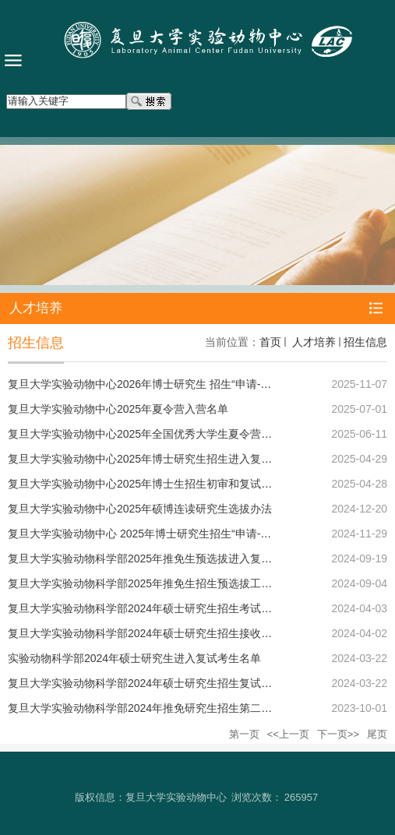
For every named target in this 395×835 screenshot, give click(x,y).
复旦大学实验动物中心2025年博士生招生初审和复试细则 (145, 483)
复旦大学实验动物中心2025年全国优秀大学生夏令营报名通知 (156, 434)
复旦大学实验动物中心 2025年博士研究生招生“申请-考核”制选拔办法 (174, 533)
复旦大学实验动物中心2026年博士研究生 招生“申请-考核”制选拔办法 (174, 384)
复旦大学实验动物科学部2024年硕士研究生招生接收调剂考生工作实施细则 (189, 633)
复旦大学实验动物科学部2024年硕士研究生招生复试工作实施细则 (167, 683)
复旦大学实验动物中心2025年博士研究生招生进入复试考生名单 (162, 459)
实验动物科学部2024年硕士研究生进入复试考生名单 (134, 658)
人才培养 (312, 342)
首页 (270, 342)
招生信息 (365, 342)
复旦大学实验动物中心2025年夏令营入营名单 (118, 409)
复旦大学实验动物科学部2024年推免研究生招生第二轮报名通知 (162, 708)
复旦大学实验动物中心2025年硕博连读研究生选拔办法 (140, 508)
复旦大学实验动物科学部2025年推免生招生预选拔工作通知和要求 (167, 583)
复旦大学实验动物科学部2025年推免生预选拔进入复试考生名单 (162, 558)
